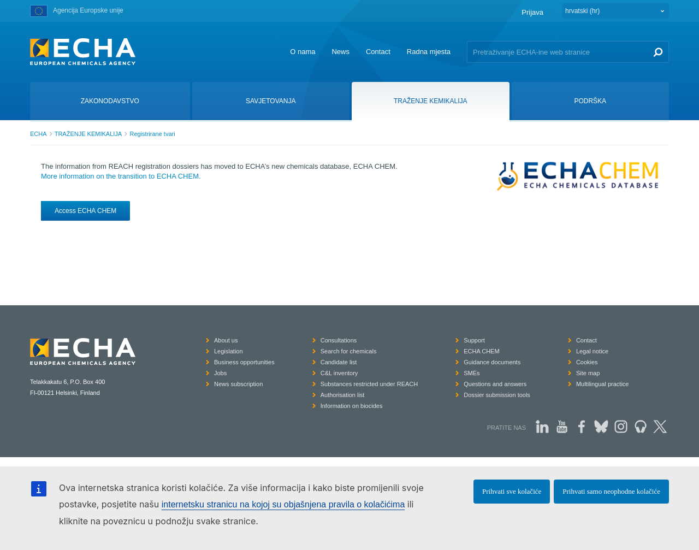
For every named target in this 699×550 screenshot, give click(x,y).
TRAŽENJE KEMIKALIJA (88, 134)
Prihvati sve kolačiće (511, 491)
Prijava (532, 12)
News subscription (238, 384)
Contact (378, 52)
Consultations (339, 340)
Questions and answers (495, 384)
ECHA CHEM (481, 351)
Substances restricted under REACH (369, 384)
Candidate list (339, 362)
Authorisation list (343, 395)
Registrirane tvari (152, 134)
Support (474, 340)
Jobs (220, 373)
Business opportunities (244, 362)
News (340, 52)
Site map (588, 373)
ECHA (38, 134)
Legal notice (592, 351)
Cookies (587, 362)
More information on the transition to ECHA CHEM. (121, 176)
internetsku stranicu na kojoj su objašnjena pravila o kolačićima (283, 504)
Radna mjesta (429, 52)
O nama (302, 52)
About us (226, 340)
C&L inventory (339, 373)
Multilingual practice (602, 384)
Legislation (228, 351)
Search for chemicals (349, 351)
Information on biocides (352, 406)
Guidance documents (492, 362)
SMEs (471, 373)
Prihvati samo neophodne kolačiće (611, 491)
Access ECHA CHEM (85, 211)
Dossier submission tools (497, 395)
